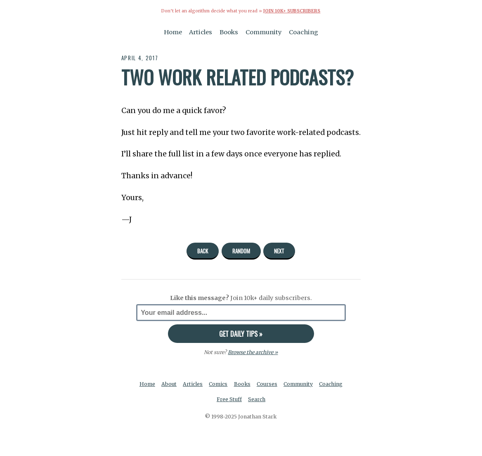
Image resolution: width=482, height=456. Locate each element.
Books (229, 32)
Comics (218, 384)
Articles (200, 32)
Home (173, 32)
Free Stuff (229, 399)
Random (241, 251)
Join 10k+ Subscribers (291, 11)
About (169, 384)
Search (256, 399)
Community (264, 32)
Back (202, 251)
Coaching (303, 32)
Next (279, 251)
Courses (267, 384)
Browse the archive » (253, 352)
